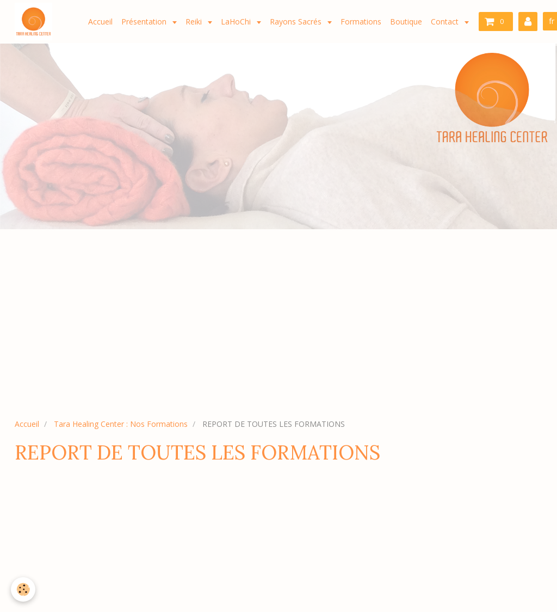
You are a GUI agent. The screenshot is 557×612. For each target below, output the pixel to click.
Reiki (194, 21)
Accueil (100, 21)
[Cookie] (23, 589)
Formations (361, 21)
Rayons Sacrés (297, 21)
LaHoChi (237, 21)
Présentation (145, 21)
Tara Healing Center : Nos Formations (121, 424)
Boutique (406, 21)
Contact (446, 21)
